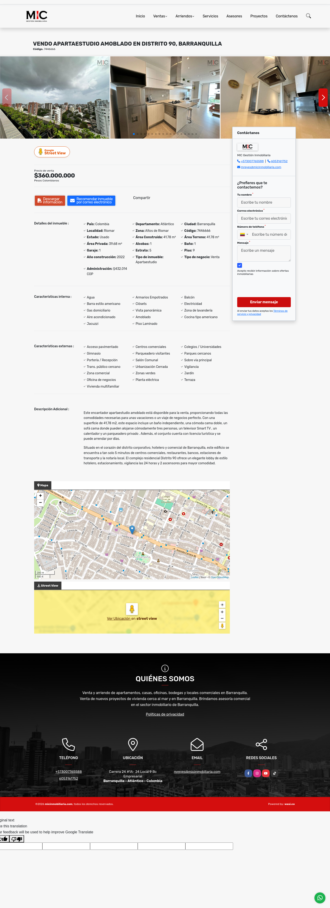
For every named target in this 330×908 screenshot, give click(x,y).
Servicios (210, 16)
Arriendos (184, 16)
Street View (52, 151)
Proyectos (258, 16)
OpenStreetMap (220, 577)
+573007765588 (252, 161)
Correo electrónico (250, 210)
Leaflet (194, 577)
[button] (134, 134)
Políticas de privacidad (165, 714)
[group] (55, 97)
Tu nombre (245, 194)
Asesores (234, 16)
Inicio (140, 16)
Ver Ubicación (119, 618)
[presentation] (262, 282)
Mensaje (243, 242)
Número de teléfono (251, 226)
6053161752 (279, 161)
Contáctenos (287, 16)
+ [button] (40, 496)
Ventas (159, 16)
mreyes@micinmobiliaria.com (261, 167)
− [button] (40, 503)
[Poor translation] (16, 838)
